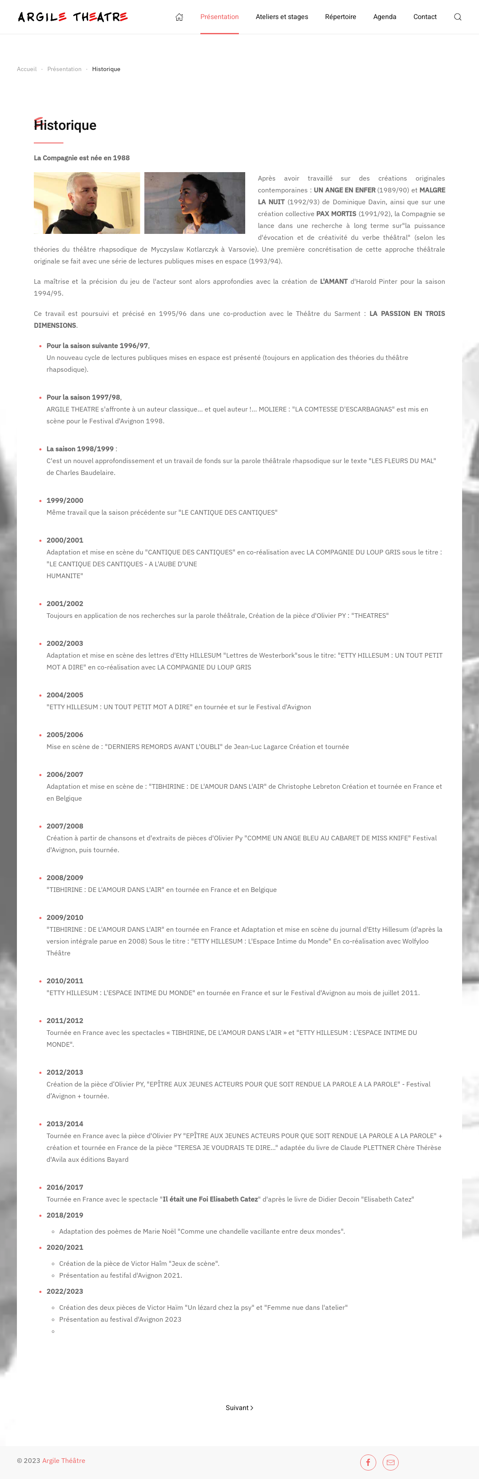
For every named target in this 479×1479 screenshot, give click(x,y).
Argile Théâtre (63, 1460)
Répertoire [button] (340, 17)
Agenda (385, 17)
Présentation (219, 17)
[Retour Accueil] (73, 17)
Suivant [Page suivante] (239, 1408)
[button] (458, 17)
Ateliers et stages (282, 17)
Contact (425, 17)
